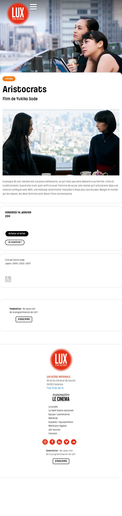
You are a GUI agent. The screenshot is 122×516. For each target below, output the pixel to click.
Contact (52, 433)
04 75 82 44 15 (55, 388)
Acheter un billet (17, 233)
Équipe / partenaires (59, 414)
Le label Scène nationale (61, 410)
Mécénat (53, 418)
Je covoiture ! (15, 242)
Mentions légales (57, 426)
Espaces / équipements (60, 422)
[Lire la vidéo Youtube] (61, 142)
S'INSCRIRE (24, 319)
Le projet (53, 407)
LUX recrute (54, 430)
